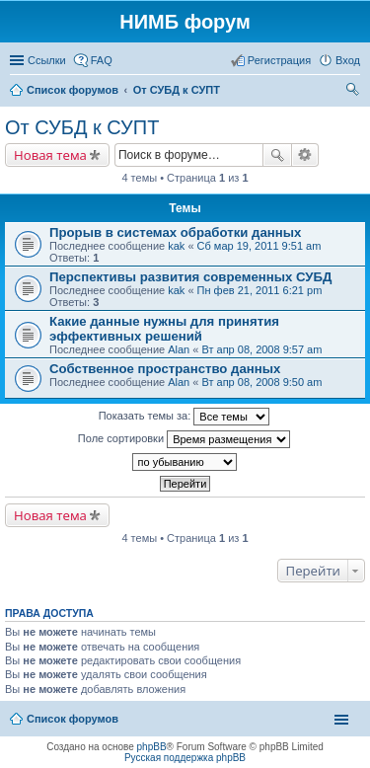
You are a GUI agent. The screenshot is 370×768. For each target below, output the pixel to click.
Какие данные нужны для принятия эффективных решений (164, 329)
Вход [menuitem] (347, 60)
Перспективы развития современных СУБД (190, 276)
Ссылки (47, 60)
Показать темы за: (184, 416)
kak (176, 246)
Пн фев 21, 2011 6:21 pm (260, 290)
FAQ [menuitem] (101, 60)
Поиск (277, 155)
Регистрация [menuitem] (279, 60)
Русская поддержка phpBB (185, 757)
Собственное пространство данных (164, 368)
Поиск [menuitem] (354, 92)
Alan (178, 349)
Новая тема (50, 155)
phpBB (152, 746)
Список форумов (72, 719)
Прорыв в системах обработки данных (175, 232)
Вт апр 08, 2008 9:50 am (261, 382)
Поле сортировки (184, 439)
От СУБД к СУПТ (82, 127)
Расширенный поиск (305, 155)
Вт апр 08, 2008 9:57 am (261, 349)
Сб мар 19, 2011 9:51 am (259, 246)
